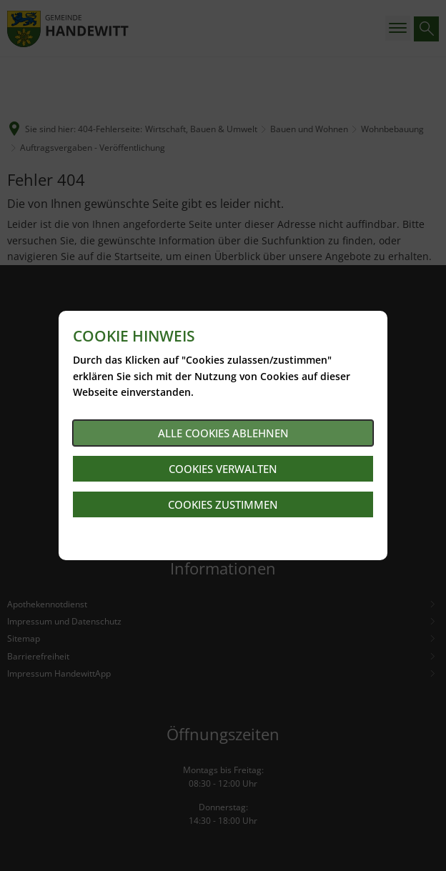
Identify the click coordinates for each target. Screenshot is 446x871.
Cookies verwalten (223, 469)
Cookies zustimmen (223, 504)
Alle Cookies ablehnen (223, 433)
